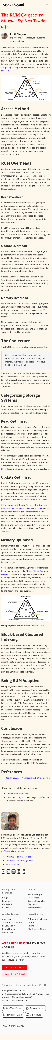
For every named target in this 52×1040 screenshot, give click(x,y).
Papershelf (7, 901)
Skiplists (20, 469)
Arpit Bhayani (13, 4)
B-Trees (8, 469)
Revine (31, 925)
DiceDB (44, 838)
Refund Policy (8, 929)
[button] (47, 4)
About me (6, 919)
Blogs (5, 897)
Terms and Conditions (12, 922)
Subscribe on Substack (15, 974)
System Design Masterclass (18, 856)
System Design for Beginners (19, 860)
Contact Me (7, 932)
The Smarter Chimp (37, 929)
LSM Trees (6, 508)
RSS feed (26, 797)
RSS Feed (6, 907)
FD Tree (38, 508)
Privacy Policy (9, 925)
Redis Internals (12, 864)
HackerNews (23, 793)
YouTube (5, 851)
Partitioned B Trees (21, 508)
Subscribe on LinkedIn (15, 967)
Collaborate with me (37, 919)
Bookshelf (7, 904)
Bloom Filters (32, 571)
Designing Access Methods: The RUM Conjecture (27, 777)
